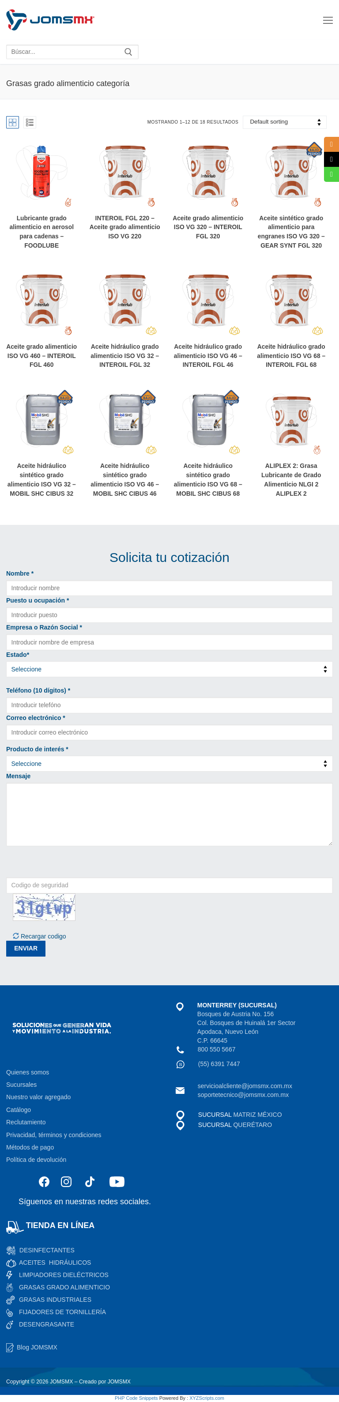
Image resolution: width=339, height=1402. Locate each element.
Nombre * (20, 573)
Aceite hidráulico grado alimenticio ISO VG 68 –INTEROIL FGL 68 (291, 356)
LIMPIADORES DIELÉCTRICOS (64, 1274)
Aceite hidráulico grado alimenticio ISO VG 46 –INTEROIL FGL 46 (208, 356)
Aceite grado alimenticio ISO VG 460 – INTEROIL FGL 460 (41, 356)
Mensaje (18, 776)
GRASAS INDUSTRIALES (55, 1299)
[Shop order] (285, 122)
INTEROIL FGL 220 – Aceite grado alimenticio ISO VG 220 (125, 227)
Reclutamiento (26, 1122)
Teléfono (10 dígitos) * (38, 690)
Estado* (17, 654)
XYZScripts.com (206, 1398)
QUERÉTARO (252, 1124)
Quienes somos (27, 1072)
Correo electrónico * (35, 717)
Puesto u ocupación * (37, 600)
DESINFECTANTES (47, 1250)
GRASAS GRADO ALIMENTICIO (64, 1287)
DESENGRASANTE (46, 1324)
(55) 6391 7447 (219, 1063)
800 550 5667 (217, 1049)
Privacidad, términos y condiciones (54, 1134)
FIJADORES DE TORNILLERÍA (62, 1311)
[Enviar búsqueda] (129, 52)
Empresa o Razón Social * (44, 627)
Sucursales (21, 1084)
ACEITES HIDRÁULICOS (55, 1262)
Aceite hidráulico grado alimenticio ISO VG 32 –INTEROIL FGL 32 (124, 356)
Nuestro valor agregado (38, 1096)
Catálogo (18, 1109)
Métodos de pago (30, 1147)
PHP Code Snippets (136, 1398)
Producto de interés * (37, 749)
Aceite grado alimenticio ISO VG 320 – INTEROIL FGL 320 (208, 227)
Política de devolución (36, 1159)
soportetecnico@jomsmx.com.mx (243, 1094)
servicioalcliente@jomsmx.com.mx (245, 1085)
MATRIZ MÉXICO (257, 1114)
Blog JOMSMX (37, 1347)
